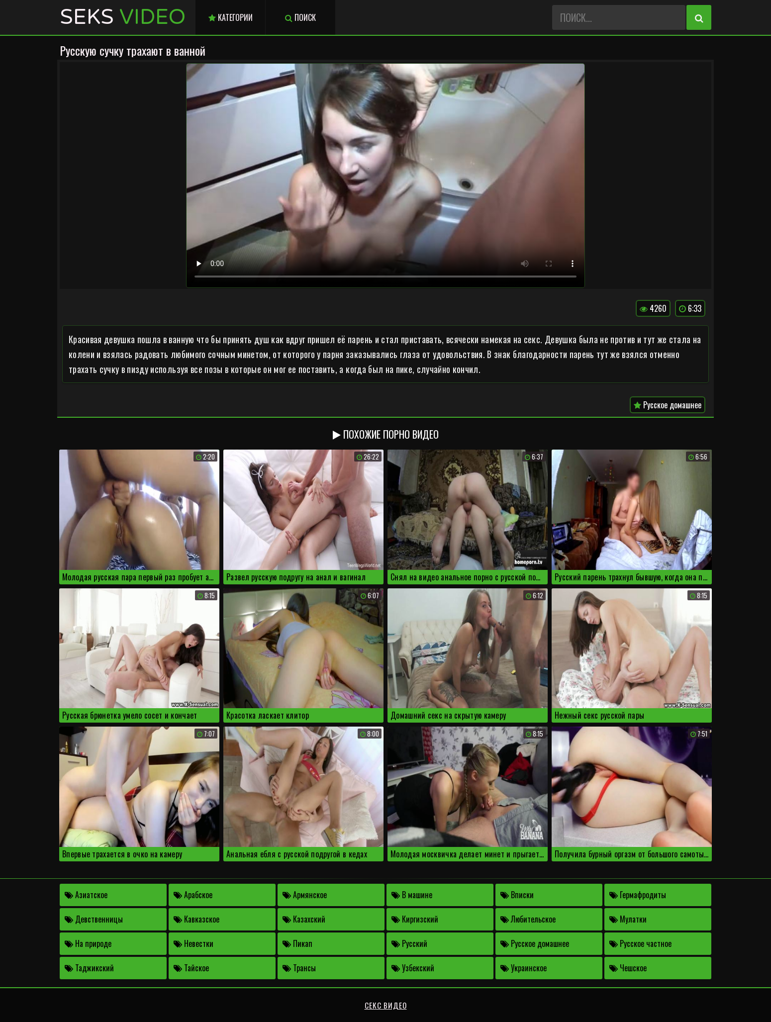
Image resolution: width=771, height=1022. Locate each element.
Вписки (517, 895)
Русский (409, 943)
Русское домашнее (667, 405)
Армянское (305, 895)
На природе (88, 943)
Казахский (304, 919)
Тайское (191, 968)
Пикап (297, 943)
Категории (230, 17)
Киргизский (414, 919)
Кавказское (196, 919)
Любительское (528, 919)
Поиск (300, 17)
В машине (411, 895)
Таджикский (89, 968)
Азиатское (86, 895)
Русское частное (640, 943)
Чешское (628, 968)
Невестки (193, 943)
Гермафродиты (637, 895)
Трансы (299, 968)
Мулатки (628, 919)
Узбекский (412, 968)
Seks (123, 17)
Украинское (523, 968)
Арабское (193, 895)
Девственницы (94, 919)
